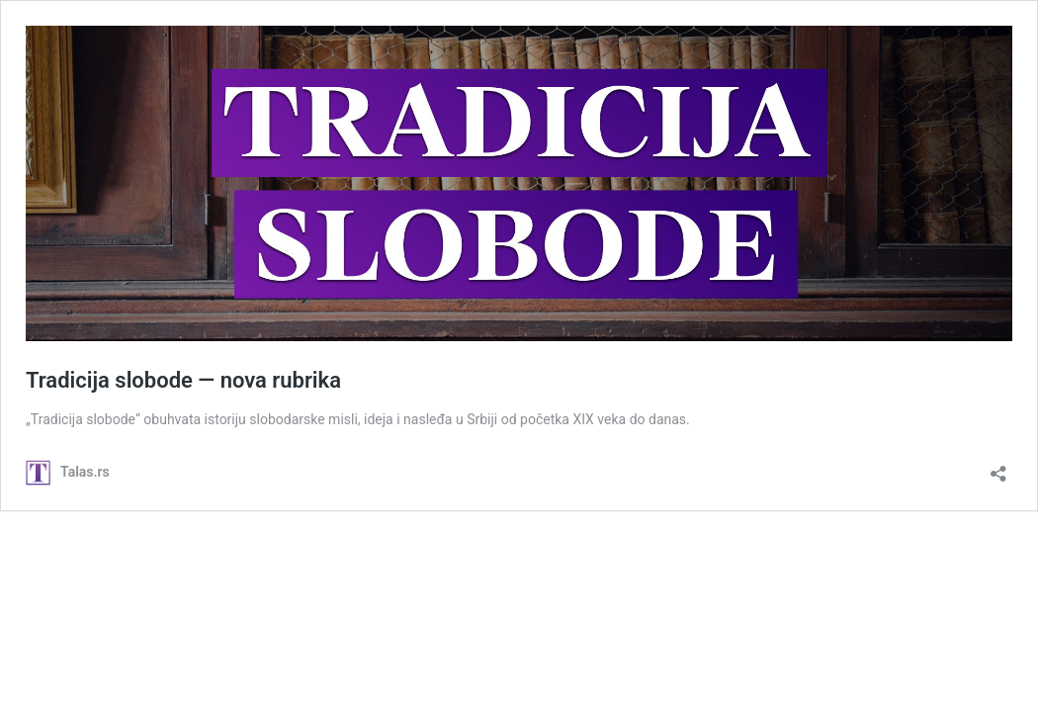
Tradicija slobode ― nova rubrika (183, 380)
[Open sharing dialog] (998, 467)
